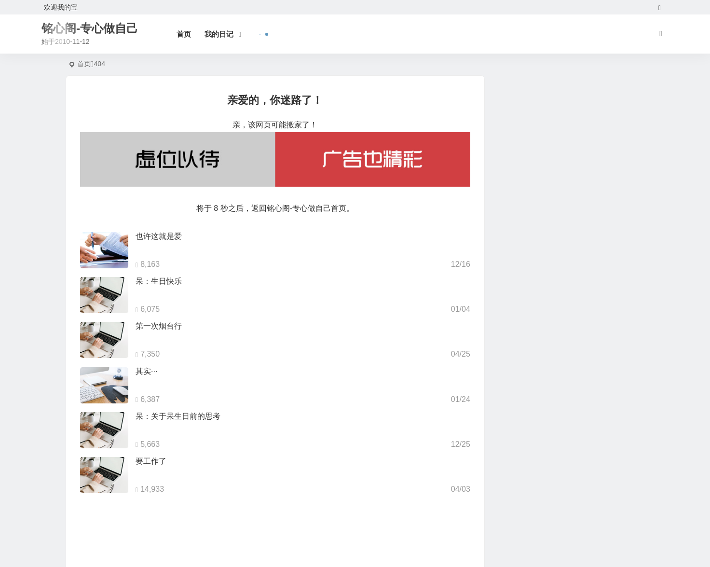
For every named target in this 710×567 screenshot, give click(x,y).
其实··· (146, 371)
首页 (184, 34)
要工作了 (151, 461)
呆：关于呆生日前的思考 (178, 416)
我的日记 (219, 34)
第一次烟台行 (159, 326)
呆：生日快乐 (159, 281)
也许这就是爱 (159, 236)
